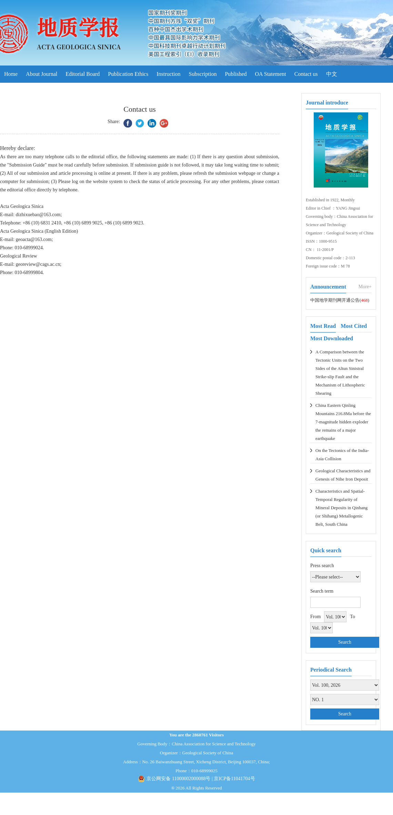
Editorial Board (83, 74)
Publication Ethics (128, 74)
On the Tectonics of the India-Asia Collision (342, 454)
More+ (365, 286)
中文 (331, 74)
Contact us (306, 74)
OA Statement (270, 74)
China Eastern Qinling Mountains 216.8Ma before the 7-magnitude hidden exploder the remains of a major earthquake (343, 422)
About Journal (41, 74)
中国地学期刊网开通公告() (339, 300)
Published (235, 74)
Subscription (203, 74)
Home (11, 74)
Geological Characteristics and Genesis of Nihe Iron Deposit (343, 475)
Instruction (168, 74)
